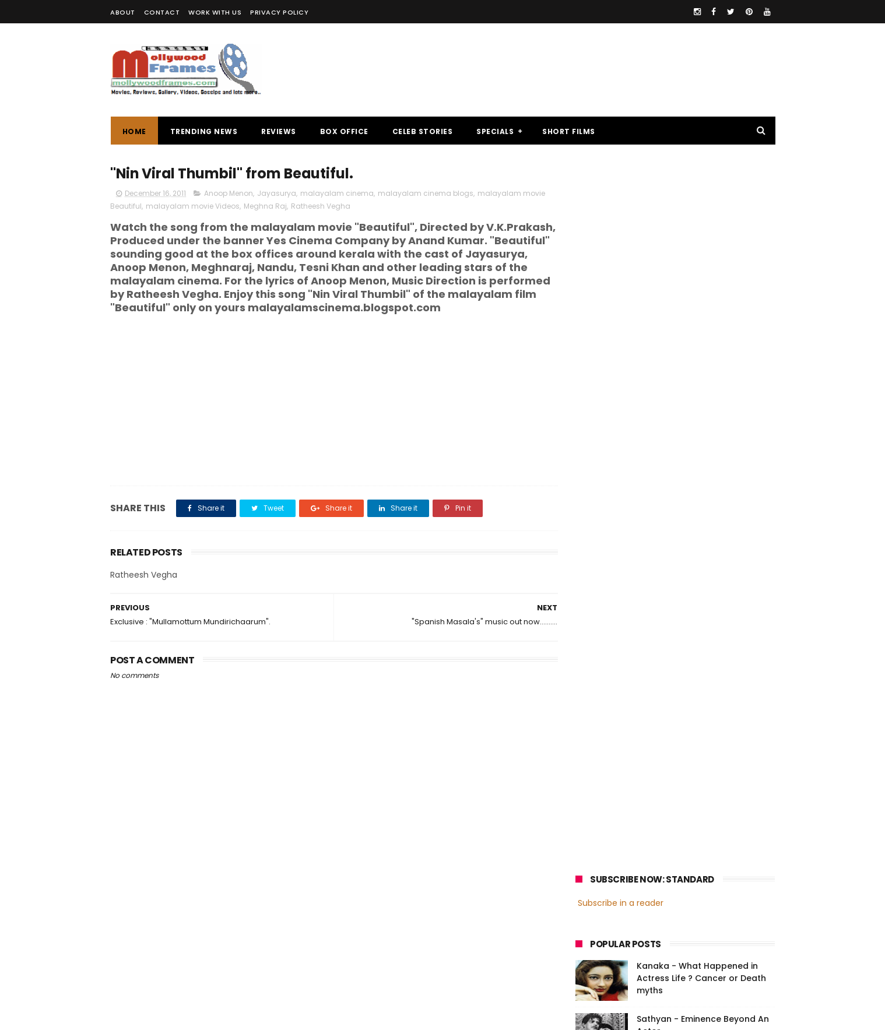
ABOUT (122, 12)
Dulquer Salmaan (677, 887)
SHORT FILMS (568, 131)
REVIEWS (278, 131)
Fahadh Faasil (606, 887)
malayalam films (698, 823)
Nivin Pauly (692, 866)
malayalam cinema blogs (425, 193)
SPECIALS (495, 131)
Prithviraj (707, 844)
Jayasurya (276, 193)
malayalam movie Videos (193, 206)
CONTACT (162, 12)
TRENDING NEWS (203, 131)
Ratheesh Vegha (320, 206)
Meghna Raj (265, 206)
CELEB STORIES (422, 131)
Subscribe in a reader (620, 195)
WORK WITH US (214, 12)
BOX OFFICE (343, 131)
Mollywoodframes (150, 1015)
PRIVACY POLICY (279, 12)
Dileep (645, 866)
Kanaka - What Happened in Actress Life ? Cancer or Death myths (701, 271)
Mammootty (653, 844)
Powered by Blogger (355, 1015)
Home (134, 131)
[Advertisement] (562, 70)
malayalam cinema (337, 193)
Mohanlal (598, 844)
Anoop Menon (228, 193)
